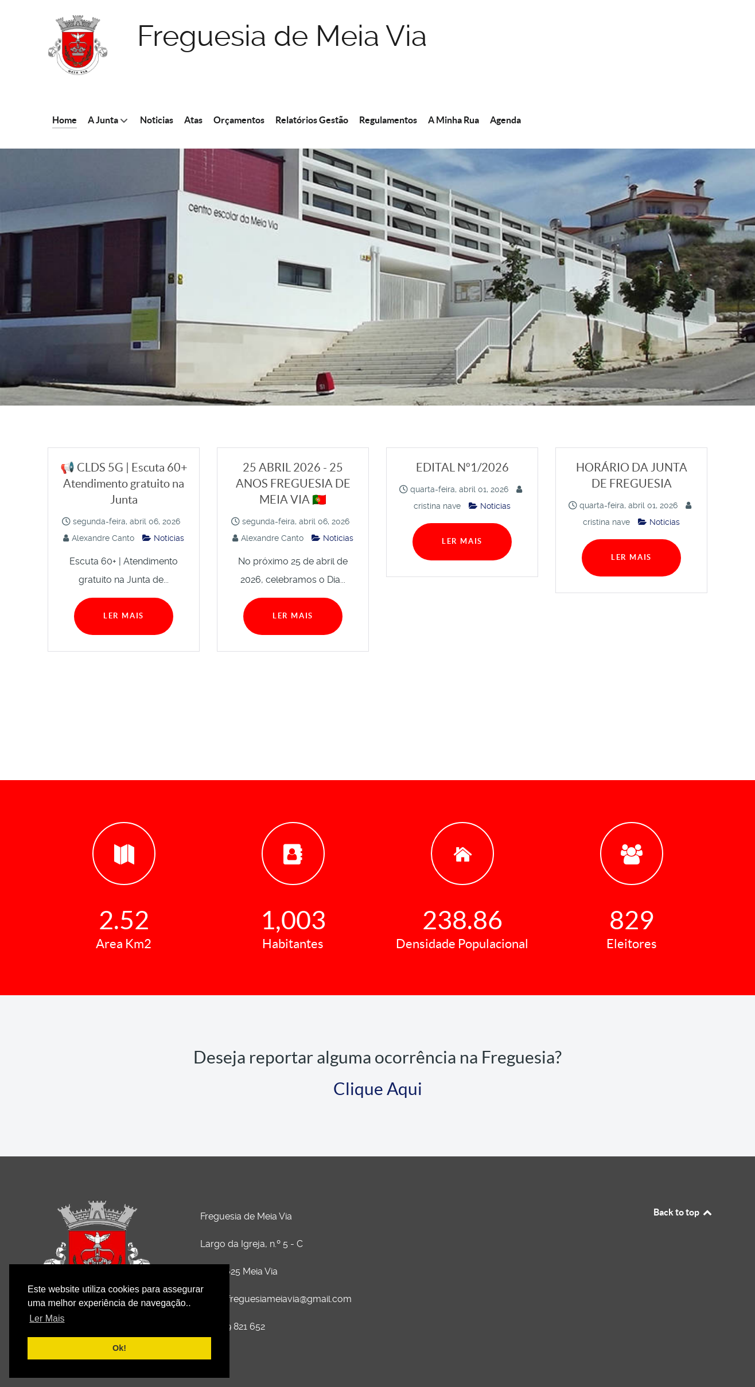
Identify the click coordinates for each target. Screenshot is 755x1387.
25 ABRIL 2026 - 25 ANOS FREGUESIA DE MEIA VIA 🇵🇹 (293, 483)
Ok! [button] (119, 1348)
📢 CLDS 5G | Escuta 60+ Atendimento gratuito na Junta (124, 483)
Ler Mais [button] (46, 1318)
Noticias (163, 538)
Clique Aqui (377, 1088)
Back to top (683, 1212)
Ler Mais (123, 615)
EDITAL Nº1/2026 (462, 467)
